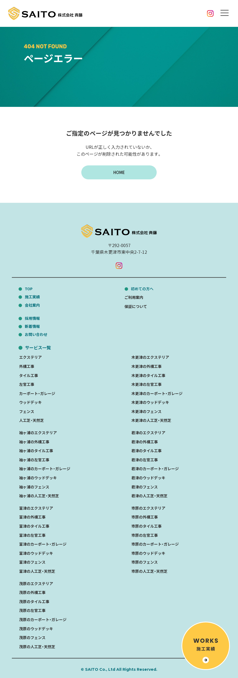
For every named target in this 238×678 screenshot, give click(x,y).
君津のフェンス (144, 487)
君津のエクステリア (148, 432)
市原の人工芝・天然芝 (149, 571)
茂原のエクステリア (36, 583)
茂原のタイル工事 (34, 601)
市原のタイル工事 (146, 526)
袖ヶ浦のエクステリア (38, 432)
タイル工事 (28, 375)
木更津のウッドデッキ (150, 402)
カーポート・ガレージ (37, 393)
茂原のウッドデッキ (36, 628)
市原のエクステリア (148, 508)
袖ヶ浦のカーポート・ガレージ (44, 469)
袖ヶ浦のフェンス (34, 487)
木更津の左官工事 (146, 384)
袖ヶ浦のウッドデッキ (38, 477)
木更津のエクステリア (150, 357)
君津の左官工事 (144, 459)
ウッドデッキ (30, 402)
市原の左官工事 (144, 535)
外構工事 (26, 366)
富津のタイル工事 (34, 526)
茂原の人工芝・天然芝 (37, 646)
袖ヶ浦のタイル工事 (36, 451)
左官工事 (26, 384)
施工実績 (32, 297)
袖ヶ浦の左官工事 (34, 459)
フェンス (26, 411)
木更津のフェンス (146, 411)
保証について (135, 306)
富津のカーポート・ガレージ (42, 544)
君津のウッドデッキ (148, 477)
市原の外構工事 (144, 517)
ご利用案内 (133, 297)
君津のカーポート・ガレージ (155, 469)
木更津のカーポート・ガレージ (157, 393)
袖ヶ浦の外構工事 (34, 441)
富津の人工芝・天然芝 (37, 571)
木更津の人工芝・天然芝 (151, 420)
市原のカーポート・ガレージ (155, 544)
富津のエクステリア (36, 508)
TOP (29, 288)
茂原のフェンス (32, 637)
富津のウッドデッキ (36, 553)
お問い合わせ (36, 334)
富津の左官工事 (32, 535)
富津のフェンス (32, 562)
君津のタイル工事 (146, 451)
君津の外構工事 (144, 441)
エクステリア (30, 357)
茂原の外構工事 (32, 592)
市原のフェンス (144, 562)
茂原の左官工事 (32, 610)
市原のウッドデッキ (148, 553)
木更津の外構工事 (146, 366)
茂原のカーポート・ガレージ (42, 619)
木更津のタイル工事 (148, 375)
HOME (119, 172)
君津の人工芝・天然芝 (149, 496)
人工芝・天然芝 (31, 420)
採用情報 (32, 318)
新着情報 (32, 326)
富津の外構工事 (32, 517)
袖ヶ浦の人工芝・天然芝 (39, 496)
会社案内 (32, 305)
